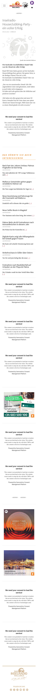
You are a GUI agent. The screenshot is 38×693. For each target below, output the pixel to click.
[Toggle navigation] (4, 6)
